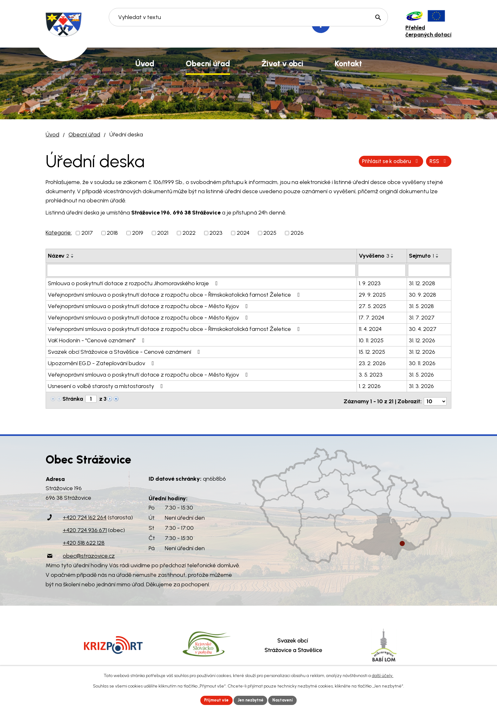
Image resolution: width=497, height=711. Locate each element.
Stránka (72, 398)
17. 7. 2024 (371, 316)
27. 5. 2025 (372, 305)
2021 (162, 232)
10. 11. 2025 (371, 339)
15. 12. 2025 (372, 351)
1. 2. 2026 (370, 385)
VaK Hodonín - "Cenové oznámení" (97, 339)
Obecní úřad (84, 134)
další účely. (382, 674)
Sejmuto (421, 255)
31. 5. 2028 (421, 305)
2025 (269, 232)
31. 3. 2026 (421, 385)
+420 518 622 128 (84, 540)
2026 (297, 232)
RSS (364, 161)
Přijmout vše (213, 699)
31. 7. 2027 (422, 316)
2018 (112, 232)
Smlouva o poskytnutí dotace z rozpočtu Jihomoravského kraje (134, 282)
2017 (87, 232)
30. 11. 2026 (422, 362)
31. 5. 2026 (421, 374)
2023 (216, 232)
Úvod (52, 134)
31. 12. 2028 (422, 282)
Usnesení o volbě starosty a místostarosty (106, 385)
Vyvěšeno (374, 255)
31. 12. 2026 (422, 339)
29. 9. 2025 (372, 294)
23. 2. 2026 (372, 362)
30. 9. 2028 (422, 294)
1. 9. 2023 (370, 282)
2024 (243, 232)
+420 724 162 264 (84, 514)
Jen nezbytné (251, 699)
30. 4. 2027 (422, 328)
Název (58, 255)
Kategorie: (59, 232)
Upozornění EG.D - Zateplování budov (102, 362)
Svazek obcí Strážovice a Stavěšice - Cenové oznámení (125, 351)
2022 (189, 232)
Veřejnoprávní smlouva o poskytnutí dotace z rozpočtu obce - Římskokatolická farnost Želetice (175, 294)
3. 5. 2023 (371, 374)
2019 (137, 232)
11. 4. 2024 (370, 328)
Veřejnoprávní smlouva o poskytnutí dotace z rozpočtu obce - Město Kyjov (149, 305)
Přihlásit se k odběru (416, 161)
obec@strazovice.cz (89, 553)
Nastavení (286, 699)
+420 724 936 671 (85, 527)
